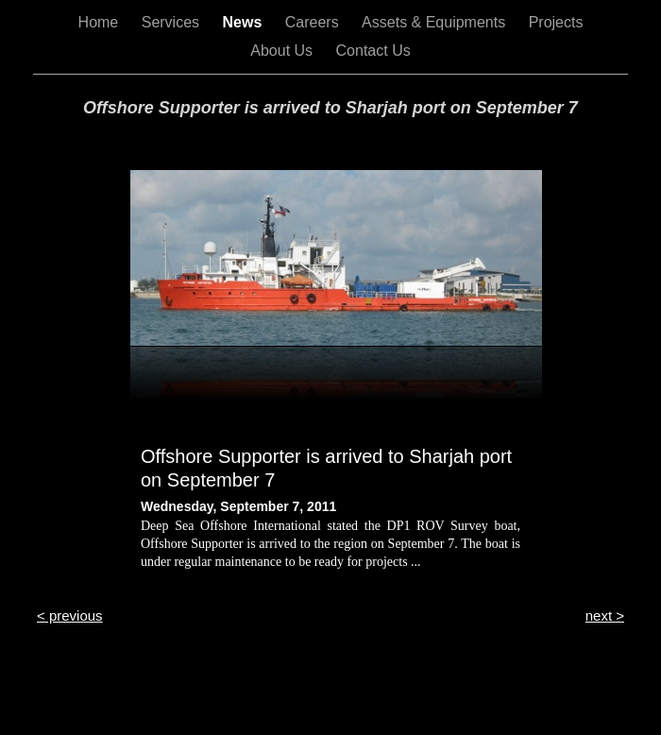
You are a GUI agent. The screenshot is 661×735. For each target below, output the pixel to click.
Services (173, 22)
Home (100, 22)
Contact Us (373, 51)
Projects (556, 22)
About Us (283, 51)
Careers (314, 22)
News (244, 22)
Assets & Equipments (436, 22)
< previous (70, 615)
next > (604, 615)
